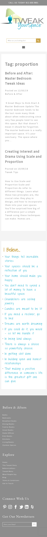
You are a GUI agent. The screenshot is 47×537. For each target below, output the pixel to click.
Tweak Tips (11, 172)
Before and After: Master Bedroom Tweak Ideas (19, 78)
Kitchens (6, 439)
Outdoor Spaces (9, 445)
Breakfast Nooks (10, 421)
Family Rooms (9, 427)
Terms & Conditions (11, 480)
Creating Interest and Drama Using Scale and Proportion (23, 156)
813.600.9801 (23, 3)
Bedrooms (7, 418)
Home (5, 462)
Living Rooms (8, 442)
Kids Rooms (7, 436)
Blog (4, 477)
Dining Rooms (8, 424)
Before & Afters (9, 468)
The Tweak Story (10, 465)
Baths (5, 415)
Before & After (13, 93)
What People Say (10, 474)
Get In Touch (8, 483)
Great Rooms (8, 430)
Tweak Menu (8, 471)
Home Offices (8, 433)
